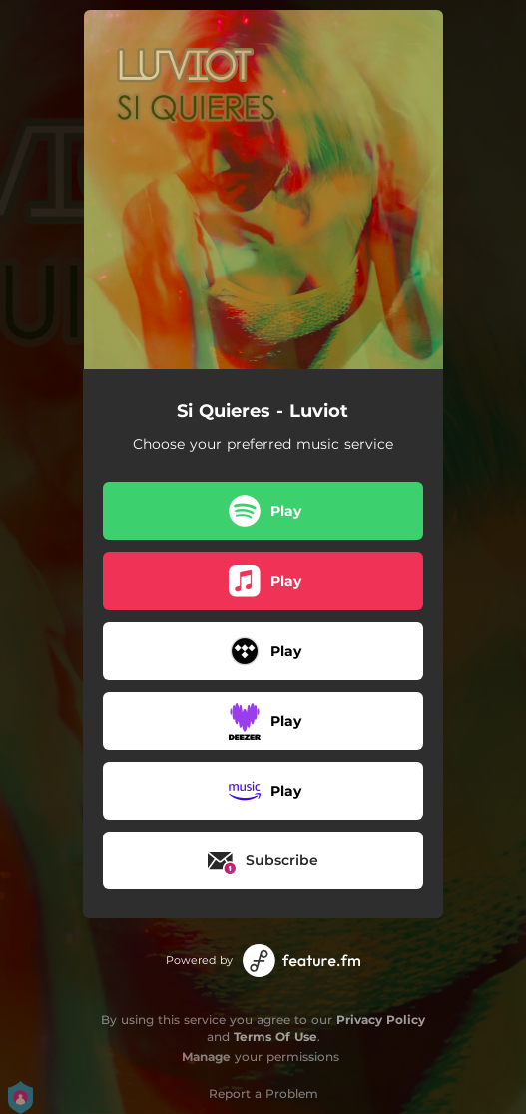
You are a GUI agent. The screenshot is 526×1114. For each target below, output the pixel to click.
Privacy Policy (380, 1019)
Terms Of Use (275, 1036)
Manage (206, 1056)
